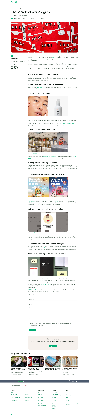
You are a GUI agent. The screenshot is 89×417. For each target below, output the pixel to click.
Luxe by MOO (13, 398)
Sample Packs (40, 403)
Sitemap (67, 414)
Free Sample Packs (54, 1)
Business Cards (14, 4)
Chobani (56, 201)
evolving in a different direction (47, 66)
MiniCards (13, 402)
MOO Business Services (33, 289)
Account (60, 1)
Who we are (54, 397)
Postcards (20, 4)
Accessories (27, 400)
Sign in (64, 1)
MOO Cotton (40, 398)
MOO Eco (40, 394)
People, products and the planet (58, 395)
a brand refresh (52, 282)
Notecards (26, 394)
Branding (19, 8)
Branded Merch (31, 282)
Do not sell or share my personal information (72, 404)
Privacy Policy (59, 414)
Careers (53, 398)
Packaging (54, 408)
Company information (73, 414)
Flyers (12, 403)
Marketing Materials (35, 4)
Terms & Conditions (52, 414)
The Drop (13, 8)
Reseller (53, 403)
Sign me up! (53, 346)
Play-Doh (54, 57)
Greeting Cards (27, 395)
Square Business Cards (15, 395)
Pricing (67, 394)
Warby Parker (35, 153)
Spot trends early (32, 201)
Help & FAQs (72, 4)
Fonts (63, 414)
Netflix (68, 56)
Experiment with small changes (50, 156)
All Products (13, 392)
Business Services (58, 4)
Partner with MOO (55, 409)
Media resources (55, 394)
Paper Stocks (40, 392)
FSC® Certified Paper (42, 405)
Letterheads (27, 398)
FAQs (67, 397)
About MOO (54, 392)
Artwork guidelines (69, 398)
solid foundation (41, 87)
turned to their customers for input (66, 123)
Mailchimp (34, 232)
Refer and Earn (68, 402)
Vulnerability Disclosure (70, 406)
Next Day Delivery (69, 395)
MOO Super (40, 397)
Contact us (67, 392)
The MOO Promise (55, 406)
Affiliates (67, 400)
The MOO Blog (66, 4)
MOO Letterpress (41, 402)
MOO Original (41, 400)
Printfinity (53, 405)
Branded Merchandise (29, 402)
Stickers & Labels (27, 4)
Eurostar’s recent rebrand (50, 247)
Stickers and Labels (28, 397)
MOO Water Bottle (14, 400)
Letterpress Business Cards (16, 397)
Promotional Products (50, 4)
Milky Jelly (64, 125)
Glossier (40, 122)
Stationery (42, 4)
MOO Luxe (40, 395)
